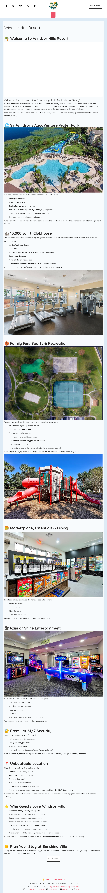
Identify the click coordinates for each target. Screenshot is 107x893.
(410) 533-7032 (54, 887)
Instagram (65, 889)
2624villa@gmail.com (70, 887)
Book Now (95, 6)
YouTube (79, 889)
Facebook (51, 889)
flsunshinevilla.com (34, 889)
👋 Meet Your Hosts (53, 879)
